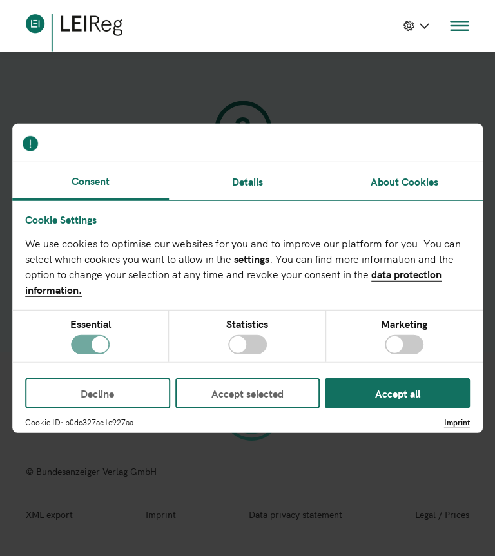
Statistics (247, 324)
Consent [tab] (91, 180)
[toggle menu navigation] (459, 25)
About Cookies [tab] (404, 181)
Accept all (397, 393)
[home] (74, 33)
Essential (90, 324)
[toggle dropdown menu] (416, 26)
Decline (97, 393)
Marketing (404, 324)
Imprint (457, 421)
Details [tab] (247, 181)
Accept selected (247, 393)
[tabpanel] (247, 281)
